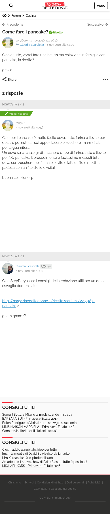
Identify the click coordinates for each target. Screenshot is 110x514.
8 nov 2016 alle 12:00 (60, 44)
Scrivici (29, 482)
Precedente (14, 24)
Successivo (95, 24)
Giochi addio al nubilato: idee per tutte (29, 449)
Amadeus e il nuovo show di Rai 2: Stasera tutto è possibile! (44, 462)
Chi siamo (14, 482)
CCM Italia (40, 488)
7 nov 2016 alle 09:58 (30, 127)
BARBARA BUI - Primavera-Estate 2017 (30, 418)
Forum (16, 15)
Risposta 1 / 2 (13, 104)
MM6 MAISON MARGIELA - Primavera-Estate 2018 (38, 427)
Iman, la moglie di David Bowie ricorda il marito (36, 453)
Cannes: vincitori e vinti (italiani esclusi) (29, 431)
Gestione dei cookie (63, 488)
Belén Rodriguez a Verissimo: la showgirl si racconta (39, 423)
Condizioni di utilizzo (50, 482)
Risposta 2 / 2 (13, 256)
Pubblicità (94, 482)
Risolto (58, 32)
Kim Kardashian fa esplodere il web (27, 458)
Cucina (31, 15)
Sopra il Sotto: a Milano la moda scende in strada (37, 414)
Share (12, 79)
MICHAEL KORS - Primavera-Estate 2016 (31, 466)
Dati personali (76, 482)
